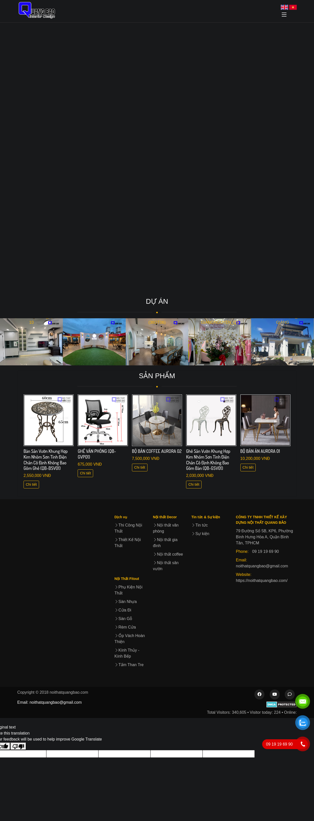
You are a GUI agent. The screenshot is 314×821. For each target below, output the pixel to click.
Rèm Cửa (125, 627)
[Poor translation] (18, 746)
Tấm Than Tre (128, 665)
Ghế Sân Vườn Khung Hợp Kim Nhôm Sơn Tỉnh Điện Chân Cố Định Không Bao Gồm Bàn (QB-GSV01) (208, 459)
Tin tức (199, 525)
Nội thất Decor (165, 517)
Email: (241, 560)
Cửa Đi (122, 610)
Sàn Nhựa (125, 601)
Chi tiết (31, 484)
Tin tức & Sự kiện (205, 517)
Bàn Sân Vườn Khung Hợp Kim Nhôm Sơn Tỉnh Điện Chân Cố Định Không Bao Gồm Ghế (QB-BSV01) (46, 459)
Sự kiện (200, 534)
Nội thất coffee (168, 554)
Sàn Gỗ (123, 619)
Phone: (242, 551)
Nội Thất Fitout (126, 579)
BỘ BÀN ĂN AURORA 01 (260, 451)
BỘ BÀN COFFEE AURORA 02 (157, 451)
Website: (243, 574)
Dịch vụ (120, 517)
